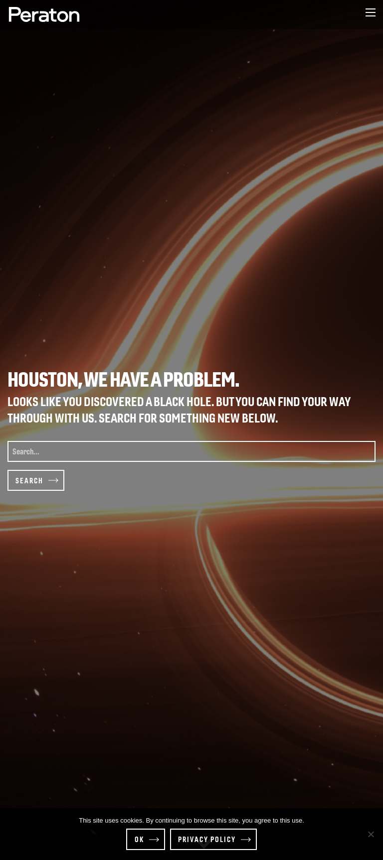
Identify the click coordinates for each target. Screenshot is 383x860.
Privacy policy (207, 839)
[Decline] (371, 834)
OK (139, 839)
